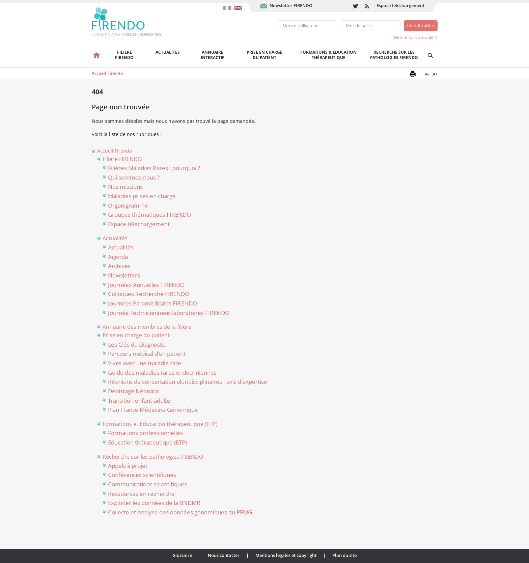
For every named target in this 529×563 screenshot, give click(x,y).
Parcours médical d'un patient (147, 353)
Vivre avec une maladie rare (144, 363)
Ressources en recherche (141, 494)
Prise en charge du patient (136, 335)
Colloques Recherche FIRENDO (148, 294)
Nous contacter (224, 555)
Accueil (97, 55)
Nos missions (125, 186)
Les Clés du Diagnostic (137, 344)
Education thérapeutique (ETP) (147, 442)
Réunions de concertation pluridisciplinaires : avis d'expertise (187, 381)
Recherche (431, 55)
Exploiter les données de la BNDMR (154, 503)
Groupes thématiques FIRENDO (149, 214)
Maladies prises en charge (142, 196)
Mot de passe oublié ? (416, 37)
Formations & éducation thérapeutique (328, 54)
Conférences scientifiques (142, 475)
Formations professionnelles (145, 433)
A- (427, 74)
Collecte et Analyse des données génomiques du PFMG (180, 512)
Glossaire (182, 555)
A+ (435, 74)
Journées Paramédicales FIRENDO (152, 303)
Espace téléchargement (400, 5)
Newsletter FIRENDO (291, 5)
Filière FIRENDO (122, 159)
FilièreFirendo (124, 54)
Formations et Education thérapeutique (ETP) (160, 424)
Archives (119, 266)
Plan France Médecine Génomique (153, 409)
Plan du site (344, 555)
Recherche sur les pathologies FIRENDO (394, 54)
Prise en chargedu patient (264, 54)
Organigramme (128, 205)
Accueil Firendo (107, 73)
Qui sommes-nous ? (134, 177)
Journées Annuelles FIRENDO (146, 285)
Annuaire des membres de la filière (147, 326)
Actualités (168, 52)
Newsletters (124, 275)
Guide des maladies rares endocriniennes (162, 372)
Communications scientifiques (147, 484)
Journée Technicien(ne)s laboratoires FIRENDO (168, 313)
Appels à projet (127, 466)
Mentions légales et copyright (285, 555)
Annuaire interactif (212, 54)
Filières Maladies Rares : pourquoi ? (154, 168)
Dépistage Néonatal (134, 391)
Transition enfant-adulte (139, 400)
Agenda (118, 257)
